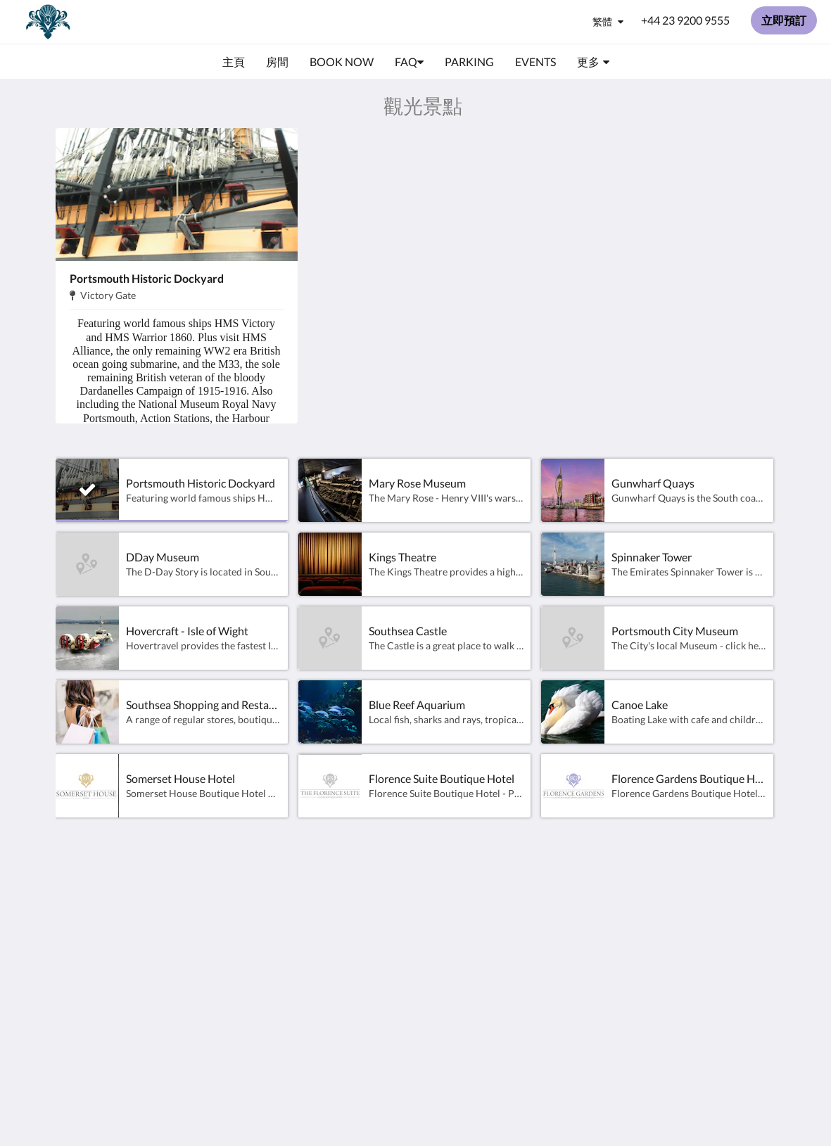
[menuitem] (233, 61)
